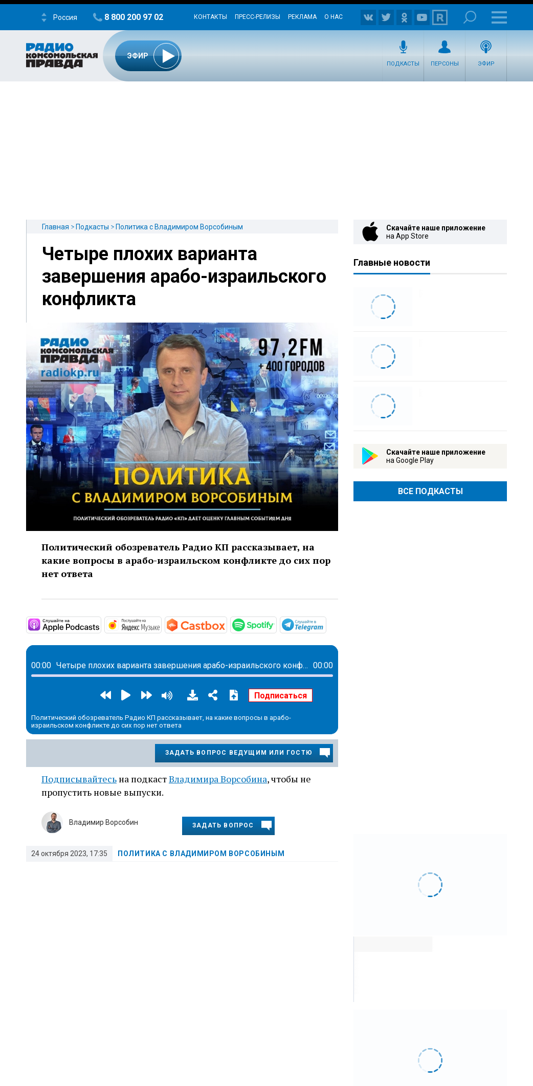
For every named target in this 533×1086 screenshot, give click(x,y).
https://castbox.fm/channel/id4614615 (226, 624)
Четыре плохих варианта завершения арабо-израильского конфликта (184, 276)
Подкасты (403, 63)
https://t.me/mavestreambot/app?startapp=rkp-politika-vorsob (325, 624)
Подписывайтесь (79, 779)
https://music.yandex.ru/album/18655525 (161, 624)
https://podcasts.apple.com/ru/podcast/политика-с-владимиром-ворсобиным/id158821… (100, 624)
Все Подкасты (430, 491)
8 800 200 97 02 (133, 17)
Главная (55, 227)
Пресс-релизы (257, 16)
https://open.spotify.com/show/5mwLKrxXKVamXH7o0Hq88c (276, 624)
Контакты (210, 16)
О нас (333, 16)
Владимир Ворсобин (103, 822)
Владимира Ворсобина (218, 779)
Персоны (445, 63)
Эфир (486, 63)
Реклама (302, 16)
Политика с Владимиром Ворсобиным (179, 227)
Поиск (469, 17)
